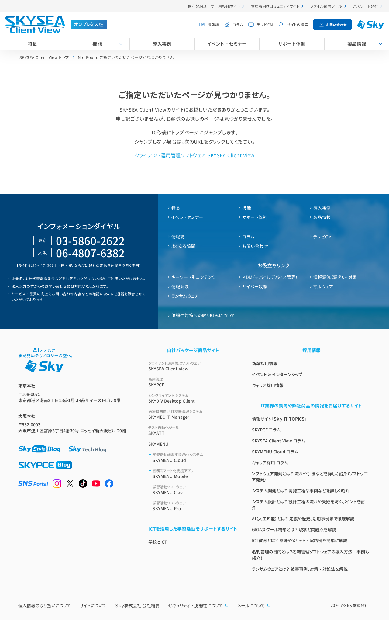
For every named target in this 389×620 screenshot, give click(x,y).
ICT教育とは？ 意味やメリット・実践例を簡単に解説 (299, 540)
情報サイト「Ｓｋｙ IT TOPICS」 (279, 419)
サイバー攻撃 (254, 286)
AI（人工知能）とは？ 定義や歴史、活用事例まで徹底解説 (303, 518)
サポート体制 (291, 43)
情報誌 (213, 24)
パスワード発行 (365, 6)
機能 (97, 43)
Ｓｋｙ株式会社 (356, 605)
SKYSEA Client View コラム (278, 441)
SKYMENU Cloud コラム (275, 452)
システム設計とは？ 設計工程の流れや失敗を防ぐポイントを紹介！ (308, 504)
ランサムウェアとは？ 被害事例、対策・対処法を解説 (300, 569)
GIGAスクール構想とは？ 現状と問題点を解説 (294, 529)
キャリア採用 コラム (270, 462)
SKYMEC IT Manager (192, 414)
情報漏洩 (180, 286)
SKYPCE (192, 382)
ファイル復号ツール (326, 6)
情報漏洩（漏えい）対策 (335, 277)
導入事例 (162, 43)
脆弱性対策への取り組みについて (203, 315)
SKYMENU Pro (195, 505)
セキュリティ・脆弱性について (198, 605)
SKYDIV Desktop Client (192, 398)
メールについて (253, 605)
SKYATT (192, 430)
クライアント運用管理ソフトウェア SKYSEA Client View (194, 155)
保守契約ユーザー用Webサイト (214, 6)
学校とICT (157, 542)
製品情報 (356, 43)
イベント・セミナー (227, 43)
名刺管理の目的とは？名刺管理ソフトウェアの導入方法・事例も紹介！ (310, 555)
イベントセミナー (187, 217)
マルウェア (323, 286)
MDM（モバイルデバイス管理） (270, 277)
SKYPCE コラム (266, 430)
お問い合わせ (336, 24)
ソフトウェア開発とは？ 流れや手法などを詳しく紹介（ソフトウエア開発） (310, 476)
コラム (238, 24)
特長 (32, 43)
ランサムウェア (185, 296)
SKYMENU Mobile (195, 473)
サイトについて (93, 605)
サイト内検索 (297, 24)
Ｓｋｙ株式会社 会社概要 (137, 605)
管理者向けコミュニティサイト (275, 6)
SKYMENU (158, 444)
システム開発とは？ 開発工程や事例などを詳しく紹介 (300, 490)
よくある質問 (183, 246)
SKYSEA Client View (192, 366)
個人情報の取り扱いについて (44, 605)
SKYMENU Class (195, 489)
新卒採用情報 (264, 363)
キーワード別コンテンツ (193, 277)
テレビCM (265, 24)
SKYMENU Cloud (195, 457)
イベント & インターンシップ (277, 374)
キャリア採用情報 (268, 385)
